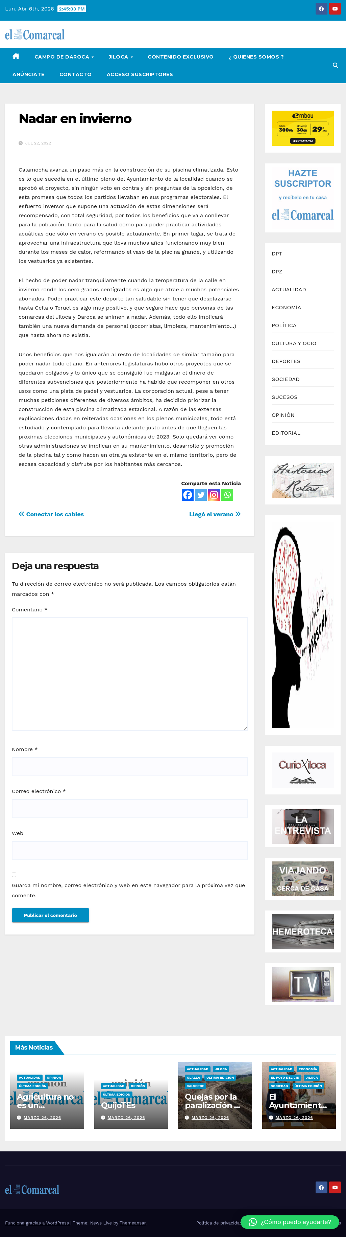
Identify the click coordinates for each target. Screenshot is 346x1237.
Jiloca (119, 57)
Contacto (75, 74)
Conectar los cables (51, 514)
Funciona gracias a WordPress (37, 1222)
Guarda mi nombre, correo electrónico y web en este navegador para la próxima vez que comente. (128, 890)
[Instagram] (214, 495)
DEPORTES (286, 361)
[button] (335, 65)
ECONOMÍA (286, 307)
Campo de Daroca (62, 57)
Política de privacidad (219, 1222)
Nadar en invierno (75, 119)
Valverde (195, 1086)
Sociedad (279, 1086)
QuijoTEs (118, 1105)
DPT (277, 253)
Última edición (32, 1086)
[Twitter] (201, 495)
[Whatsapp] (227, 495)
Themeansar (133, 1222)
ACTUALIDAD (289, 289)
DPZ (277, 271)
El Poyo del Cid (285, 1077)
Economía (308, 1069)
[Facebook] (188, 495)
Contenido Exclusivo (181, 57)
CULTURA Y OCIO (294, 343)
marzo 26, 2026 (42, 1117)
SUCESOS (285, 397)
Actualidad (30, 1077)
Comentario (30, 609)
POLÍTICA (284, 325)
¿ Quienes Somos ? (256, 57)
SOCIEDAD (286, 379)
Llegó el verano (215, 514)
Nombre (25, 749)
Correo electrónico (39, 791)
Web (17, 833)
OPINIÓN (283, 415)
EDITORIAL (286, 433)
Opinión (54, 1077)
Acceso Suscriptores (140, 74)
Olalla (193, 1077)
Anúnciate (29, 74)
